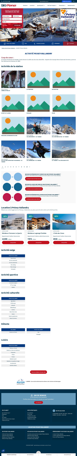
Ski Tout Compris (52, 5)
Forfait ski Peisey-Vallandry (7, 434)
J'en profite (13, 242)
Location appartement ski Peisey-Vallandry (61, 435)
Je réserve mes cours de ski (33, 199)
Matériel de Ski (71, 5)
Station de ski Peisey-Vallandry (8, 48)
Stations (25, 5)
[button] (3, 451)
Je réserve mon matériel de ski (34, 189)
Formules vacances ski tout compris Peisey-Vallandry (38, 434)
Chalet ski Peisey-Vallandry (7, 435)
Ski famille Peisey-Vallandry (32, 438)
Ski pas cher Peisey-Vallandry (33, 437)
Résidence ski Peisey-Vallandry (8, 437)
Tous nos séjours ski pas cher (38, 372)
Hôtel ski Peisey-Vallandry (7, 438)
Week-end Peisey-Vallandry (32, 435)
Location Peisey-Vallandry (58, 434)
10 (27, 167)
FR (74, 1)
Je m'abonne (38, 402)
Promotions (62, 5)
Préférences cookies (31, 419)
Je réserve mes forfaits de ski (33, 178)
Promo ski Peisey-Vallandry (58, 437)
